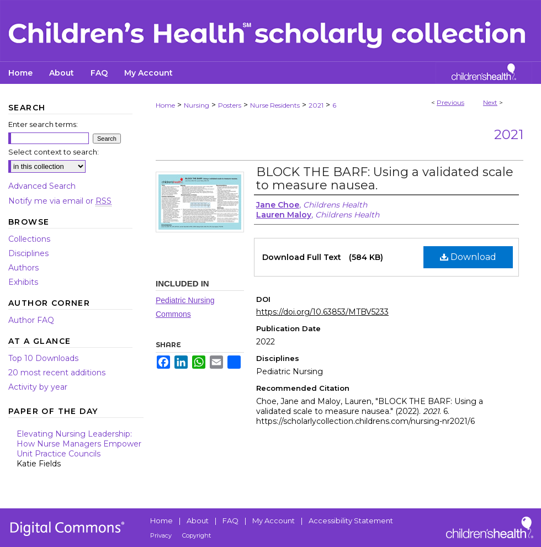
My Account (273, 520)
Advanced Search (42, 186)
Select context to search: (53, 151)
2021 (316, 105)
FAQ (230, 520)
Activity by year (37, 387)
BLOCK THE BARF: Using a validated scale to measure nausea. (384, 178)
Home (165, 105)
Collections (29, 239)
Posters (229, 105)
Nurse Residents (275, 105)
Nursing (196, 105)
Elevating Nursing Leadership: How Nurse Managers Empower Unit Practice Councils (80, 449)
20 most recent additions (56, 373)
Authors (23, 268)
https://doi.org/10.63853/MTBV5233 (322, 312)
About (198, 520)
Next (490, 102)
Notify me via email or (60, 201)
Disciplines (28, 253)
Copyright (196, 535)
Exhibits (23, 282)
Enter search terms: (43, 124)
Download (468, 257)
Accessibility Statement (351, 520)
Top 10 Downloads (43, 358)
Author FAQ (31, 320)
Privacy (161, 535)
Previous (450, 102)
